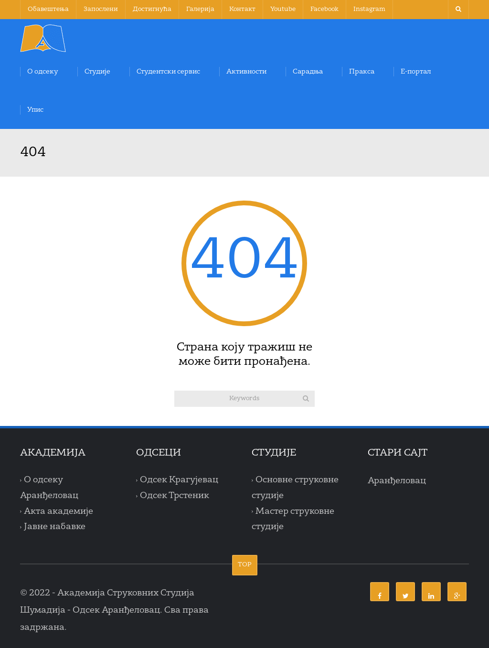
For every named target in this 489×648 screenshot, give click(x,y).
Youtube (283, 9)
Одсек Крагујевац (179, 480)
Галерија (200, 9)
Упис (35, 109)
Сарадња (308, 71)
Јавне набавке (54, 527)
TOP (245, 565)
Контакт (242, 9)
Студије (97, 71)
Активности (246, 71)
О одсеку (42, 71)
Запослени (101, 9)
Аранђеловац (397, 481)
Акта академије (58, 511)
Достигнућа (152, 9)
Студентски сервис (168, 71)
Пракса (361, 71)
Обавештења (48, 9)
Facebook (324, 9)
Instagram (369, 9)
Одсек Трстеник (174, 495)
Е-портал (416, 71)
